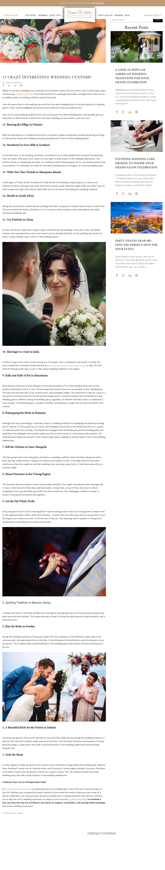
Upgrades (42, 15)
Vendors (119, 15)
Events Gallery (105, 15)
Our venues (30, 15)
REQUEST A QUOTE (152, 15)
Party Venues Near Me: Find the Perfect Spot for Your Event (136, 245)
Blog (127, 15)
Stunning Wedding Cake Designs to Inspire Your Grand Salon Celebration (136, 163)
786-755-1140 (97, 3)
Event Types (55, 15)
